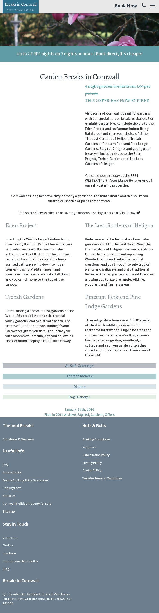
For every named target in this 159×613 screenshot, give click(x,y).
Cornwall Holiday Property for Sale (27, 504)
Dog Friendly (79, 397)
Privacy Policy (92, 463)
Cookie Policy (91, 470)
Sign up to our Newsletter (20, 561)
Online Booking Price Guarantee (25, 480)
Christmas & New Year (18, 439)
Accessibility (12, 472)
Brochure (9, 553)
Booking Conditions (96, 439)
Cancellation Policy (96, 455)
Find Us (8, 545)
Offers (79, 387)
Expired (83, 415)
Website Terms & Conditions (102, 478)
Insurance (89, 447)
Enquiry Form (12, 488)
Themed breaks (79, 376)
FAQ (5, 465)
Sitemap (9, 511)
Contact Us (10, 538)
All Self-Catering (79, 366)
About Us (9, 496)
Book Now (125, 5)
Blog (6, 569)
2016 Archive (66, 415)
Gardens (96, 415)
